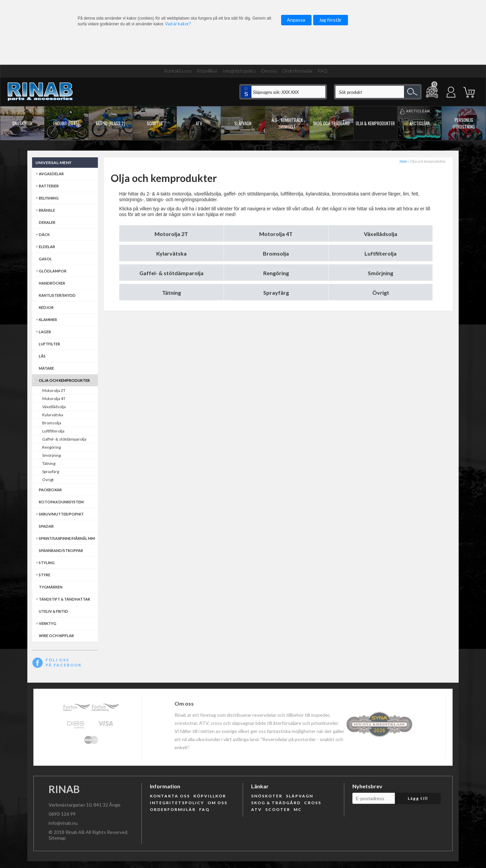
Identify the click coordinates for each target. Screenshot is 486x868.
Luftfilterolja (380, 253)
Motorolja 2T (171, 234)
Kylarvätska (171, 253)
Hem (403, 161)
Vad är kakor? (178, 23)
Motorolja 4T (276, 234)
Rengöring (276, 273)
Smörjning (380, 273)
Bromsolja (276, 253)
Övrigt (380, 292)
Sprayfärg (276, 292)
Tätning (171, 292)
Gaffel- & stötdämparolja (171, 273)
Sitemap (57, 838)
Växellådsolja (380, 234)
